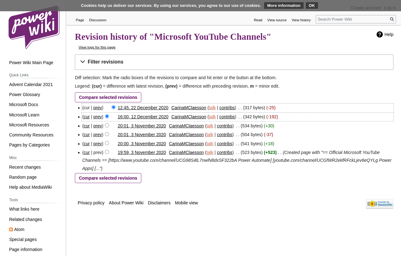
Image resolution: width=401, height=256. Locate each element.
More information (283, 5)
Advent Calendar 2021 (31, 84)
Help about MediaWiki (30, 187)
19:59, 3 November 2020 (142, 152)
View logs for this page (97, 47)
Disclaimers (159, 202)
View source (277, 20)
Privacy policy (91, 202)
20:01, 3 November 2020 (142, 125)
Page (80, 20)
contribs (227, 107)
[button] (234, 62)
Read (258, 20)
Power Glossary (24, 94)
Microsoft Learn (24, 114)
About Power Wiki (126, 202)
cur (87, 116)
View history (301, 20)
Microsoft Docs (23, 104)
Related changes (25, 219)
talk (212, 107)
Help (388, 34)
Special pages (23, 239)
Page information (25, 249)
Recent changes (25, 167)
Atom (19, 229)
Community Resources (31, 134)
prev (97, 107)
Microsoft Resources (29, 124)
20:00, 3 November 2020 (142, 143)
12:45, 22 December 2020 (143, 107)
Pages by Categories (29, 144)
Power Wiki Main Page (31, 62)
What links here (24, 209)
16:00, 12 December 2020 (143, 116)
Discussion (98, 20)
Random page (23, 177)
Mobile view (186, 202)
